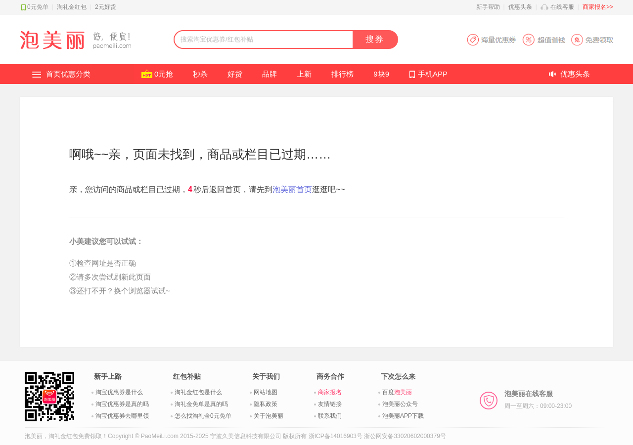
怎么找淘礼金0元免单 (203, 415)
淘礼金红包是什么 (198, 392)
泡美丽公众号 (400, 404)
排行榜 (342, 74)
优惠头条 (520, 6)
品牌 (269, 74)
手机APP (433, 74)
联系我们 (330, 415)
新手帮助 (488, 6)
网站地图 (265, 392)
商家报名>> (598, 6)
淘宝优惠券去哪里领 (122, 415)
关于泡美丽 (268, 415)
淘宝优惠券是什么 (119, 392)
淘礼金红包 (72, 6)
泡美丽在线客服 (538, 399)
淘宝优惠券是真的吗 (122, 404)
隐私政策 (265, 404)
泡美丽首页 (292, 189)
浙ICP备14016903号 (335, 436)
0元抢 (163, 74)
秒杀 (200, 74)
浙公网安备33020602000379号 (405, 436)
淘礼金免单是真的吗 (201, 404)
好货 (234, 74)
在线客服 (562, 6)
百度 (397, 392)
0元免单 (37, 6)
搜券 (374, 39)
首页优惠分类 (68, 74)
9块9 (381, 74)
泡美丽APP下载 (403, 415)
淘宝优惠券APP (539, 40)
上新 (304, 74)
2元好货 (105, 6)
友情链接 (330, 404)
